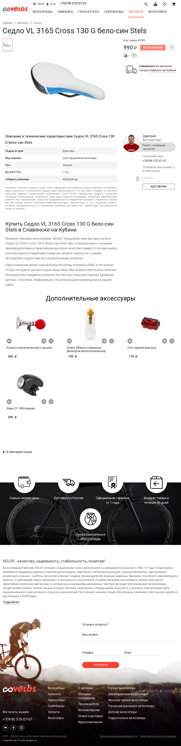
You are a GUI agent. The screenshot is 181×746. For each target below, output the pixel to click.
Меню (38, 3)
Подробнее (11, 602)
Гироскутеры (88, 11)
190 (83, 356)
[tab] (7, 45)
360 (18, 356)
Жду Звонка (159, 186)
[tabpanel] (68, 83)
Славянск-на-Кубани (162, 70)
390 (22, 417)
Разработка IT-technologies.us (20, 740)
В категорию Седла (17, 452)
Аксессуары (157, 11)
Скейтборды (114, 11)
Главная (7, 22)
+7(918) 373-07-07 (73, 3)
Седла (37, 22)
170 (143, 356)
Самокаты (65, 11)
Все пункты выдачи (16, 712)
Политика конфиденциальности (118, 736)
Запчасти (136, 11)
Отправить (101, 665)
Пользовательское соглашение (158, 736)
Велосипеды (43, 11)
